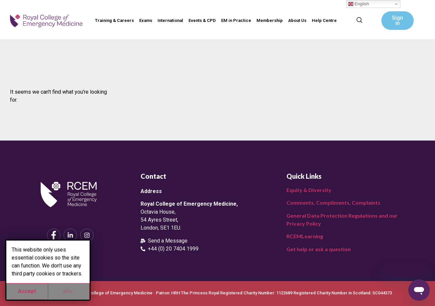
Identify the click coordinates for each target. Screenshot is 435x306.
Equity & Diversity (308, 190)
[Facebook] (53, 235)
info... (69, 291)
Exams (145, 20)
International (170, 20)
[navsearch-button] (359, 20)
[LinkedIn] (70, 235)
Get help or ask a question (318, 249)
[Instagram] (87, 235)
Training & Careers (114, 20)
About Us (297, 20)
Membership (269, 20)
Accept (27, 291)
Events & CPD (202, 20)
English (358, 4)
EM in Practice (236, 20)
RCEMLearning (304, 236)
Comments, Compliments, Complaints (333, 202)
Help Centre (324, 20)
